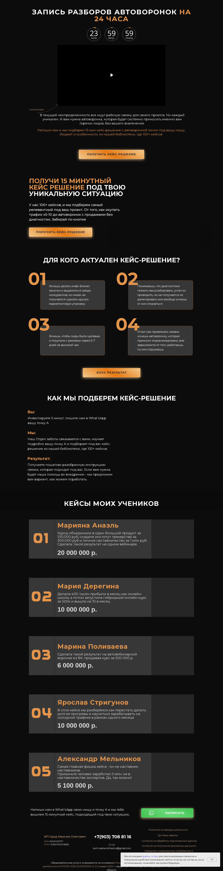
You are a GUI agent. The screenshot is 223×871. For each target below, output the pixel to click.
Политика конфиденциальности (168, 829)
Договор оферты (168, 835)
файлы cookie (150, 856)
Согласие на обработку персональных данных (169, 841)
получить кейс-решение (111, 154)
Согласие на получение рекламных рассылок (169, 846)
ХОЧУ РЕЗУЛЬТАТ (111, 372)
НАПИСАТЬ (174, 813)
